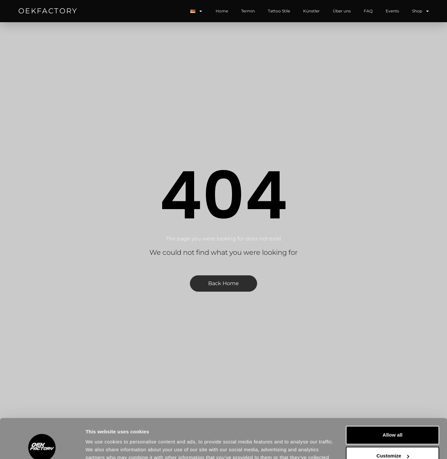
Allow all (393, 398)
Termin (248, 10)
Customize (393, 418)
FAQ (368, 10)
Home (222, 10)
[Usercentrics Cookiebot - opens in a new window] (42, 446)
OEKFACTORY (48, 11)
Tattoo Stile (279, 10)
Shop (420, 11)
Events (392, 10)
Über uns (342, 10)
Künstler (311, 10)
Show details (100, 446)
